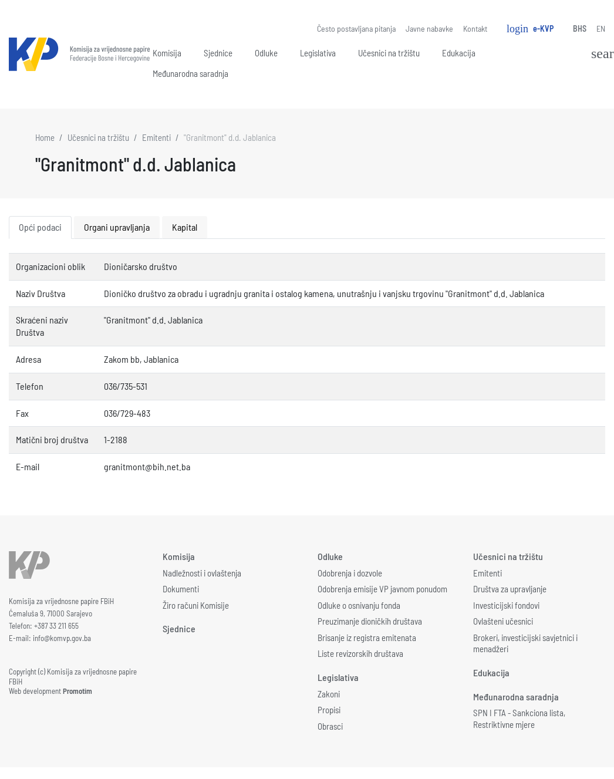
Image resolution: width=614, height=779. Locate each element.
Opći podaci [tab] (40, 226)
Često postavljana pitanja (356, 28)
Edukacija (458, 53)
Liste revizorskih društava (360, 653)
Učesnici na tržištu (389, 53)
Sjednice (218, 53)
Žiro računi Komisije (196, 605)
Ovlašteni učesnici (503, 621)
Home (45, 137)
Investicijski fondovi (506, 605)
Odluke (266, 53)
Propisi (329, 709)
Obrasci (330, 726)
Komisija (167, 53)
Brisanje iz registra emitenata (367, 637)
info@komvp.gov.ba (62, 638)
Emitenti (156, 137)
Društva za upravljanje (509, 589)
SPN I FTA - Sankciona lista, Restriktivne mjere (519, 718)
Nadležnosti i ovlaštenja (202, 573)
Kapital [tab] (184, 226)
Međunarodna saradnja (190, 73)
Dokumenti (181, 589)
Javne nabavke (429, 28)
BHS (579, 28)
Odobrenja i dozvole (350, 573)
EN (600, 28)
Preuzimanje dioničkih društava (370, 621)
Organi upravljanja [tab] (117, 226)
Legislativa (318, 53)
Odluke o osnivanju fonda (359, 605)
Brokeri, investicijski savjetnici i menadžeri (525, 643)
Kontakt (475, 28)
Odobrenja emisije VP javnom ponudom (382, 589)
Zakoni (329, 694)
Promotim (77, 691)
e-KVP (530, 28)
